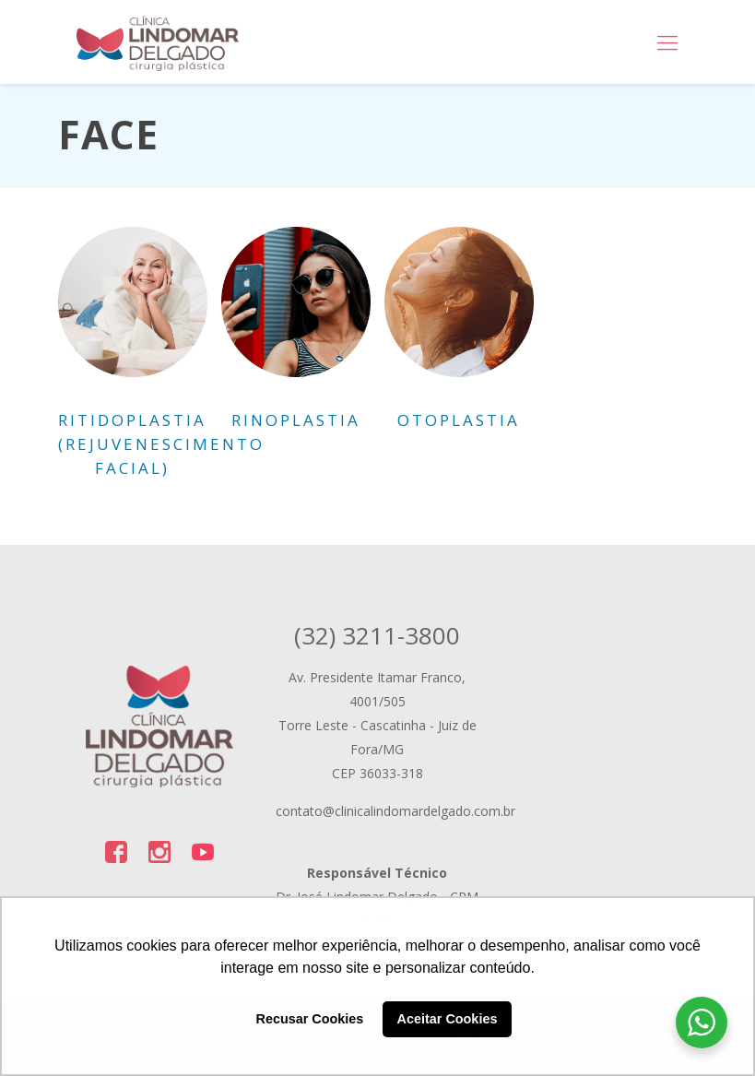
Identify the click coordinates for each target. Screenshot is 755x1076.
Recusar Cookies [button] (310, 1018)
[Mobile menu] (667, 41)
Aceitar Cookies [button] (447, 1018)
